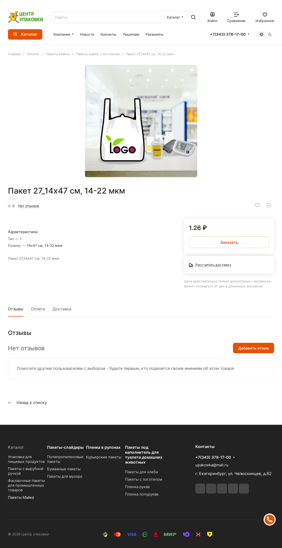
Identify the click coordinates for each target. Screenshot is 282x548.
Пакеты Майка (21, 497)
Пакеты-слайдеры (65, 447)
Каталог (16, 447)
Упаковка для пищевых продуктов (26, 459)
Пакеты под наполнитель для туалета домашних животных (143, 455)
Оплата (38, 308)
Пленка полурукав (141, 494)
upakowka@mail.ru (211, 465)
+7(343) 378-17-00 (228, 34)
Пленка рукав (137, 486)
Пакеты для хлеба (141, 472)
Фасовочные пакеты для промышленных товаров (26, 485)
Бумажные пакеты (63, 469)
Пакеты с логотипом (143, 479)
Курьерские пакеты (103, 457)
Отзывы (15, 308)
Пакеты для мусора (64, 476)
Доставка (61, 308)
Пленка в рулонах (103, 447)
